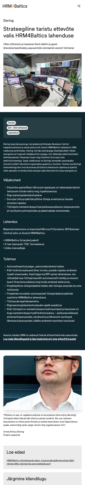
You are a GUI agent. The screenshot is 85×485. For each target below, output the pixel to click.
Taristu (11, 122)
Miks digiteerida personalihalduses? (33, 464)
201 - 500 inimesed (17, 127)
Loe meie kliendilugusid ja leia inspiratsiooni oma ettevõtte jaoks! (39, 339)
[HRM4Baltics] (15, 6)
